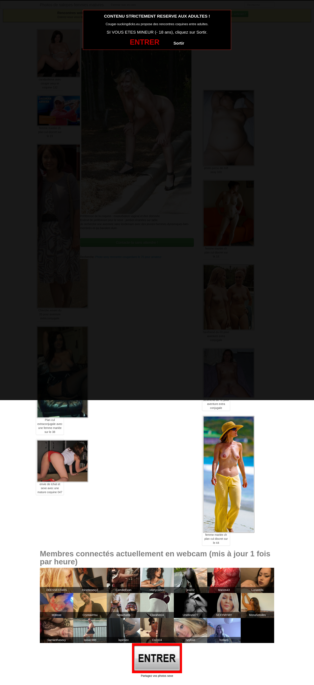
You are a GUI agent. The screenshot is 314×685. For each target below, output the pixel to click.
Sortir (178, 43)
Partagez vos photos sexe (157, 675)
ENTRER (144, 42)
